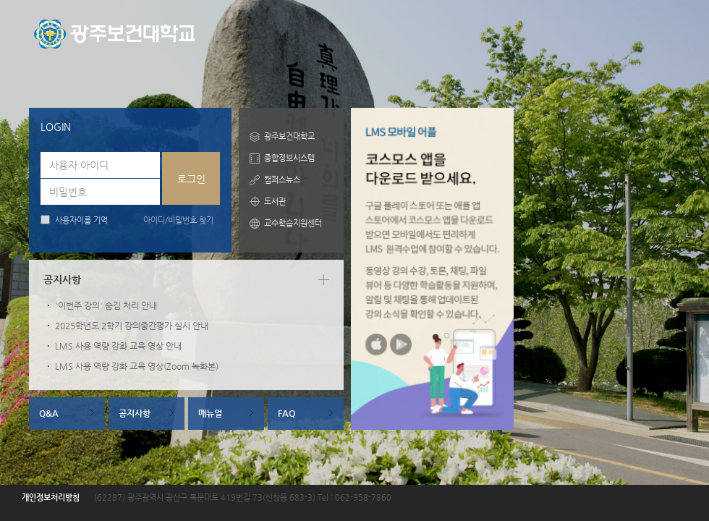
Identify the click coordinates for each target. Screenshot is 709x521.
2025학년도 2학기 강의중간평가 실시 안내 (131, 326)
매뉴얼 (210, 413)
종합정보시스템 (289, 158)
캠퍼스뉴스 (282, 180)
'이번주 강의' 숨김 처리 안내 (106, 305)
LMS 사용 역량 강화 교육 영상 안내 (118, 346)
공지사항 (134, 413)
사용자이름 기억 (81, 220)
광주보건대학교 (289, 136)
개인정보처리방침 (51, 497)
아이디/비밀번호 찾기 (178, 220)
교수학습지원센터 (293, 223)
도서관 (275, 201)
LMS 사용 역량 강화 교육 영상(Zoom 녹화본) (136, 366)
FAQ (286, 413)
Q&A (49, 413)
